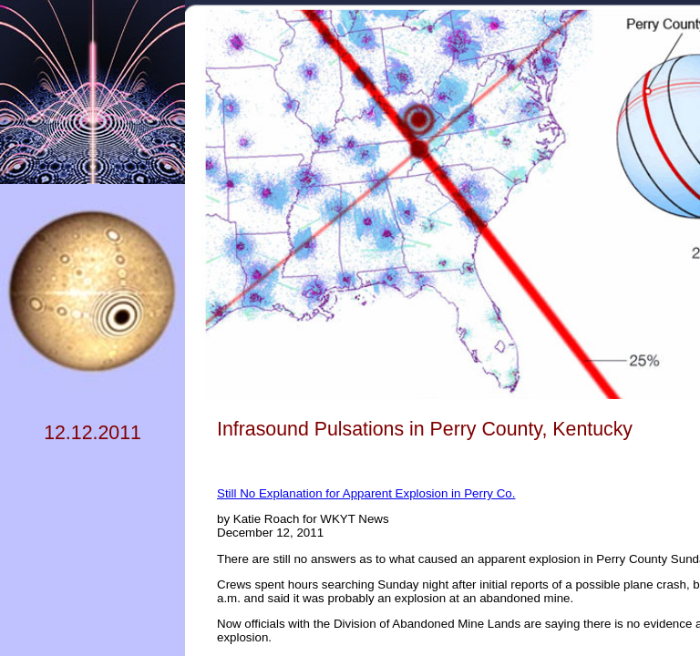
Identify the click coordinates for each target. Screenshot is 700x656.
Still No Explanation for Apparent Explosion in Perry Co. (366, 493)
